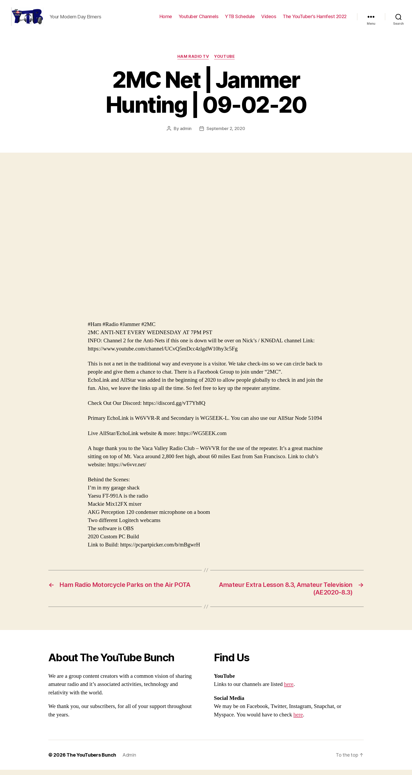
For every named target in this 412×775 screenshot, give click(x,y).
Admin (129, 760)
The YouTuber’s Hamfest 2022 (315, 19)
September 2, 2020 (226, 133)
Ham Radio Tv (193, 61)
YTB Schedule (240, 19)
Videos (268, 19)
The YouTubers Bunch (91, 760)
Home (165, 19)
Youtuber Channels (199, 19)
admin (186, 133)
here (288, 689)
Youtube (224, 61)
